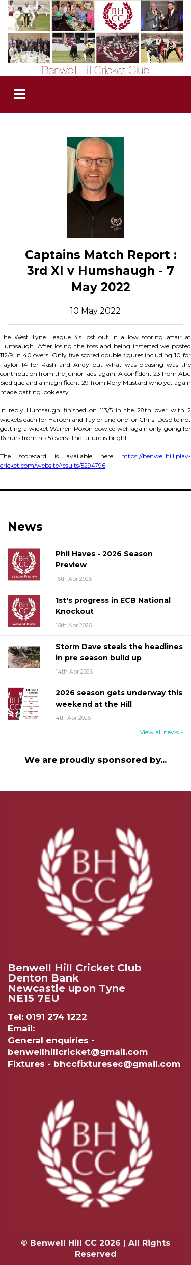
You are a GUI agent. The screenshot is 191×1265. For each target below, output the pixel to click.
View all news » (161, 732)
